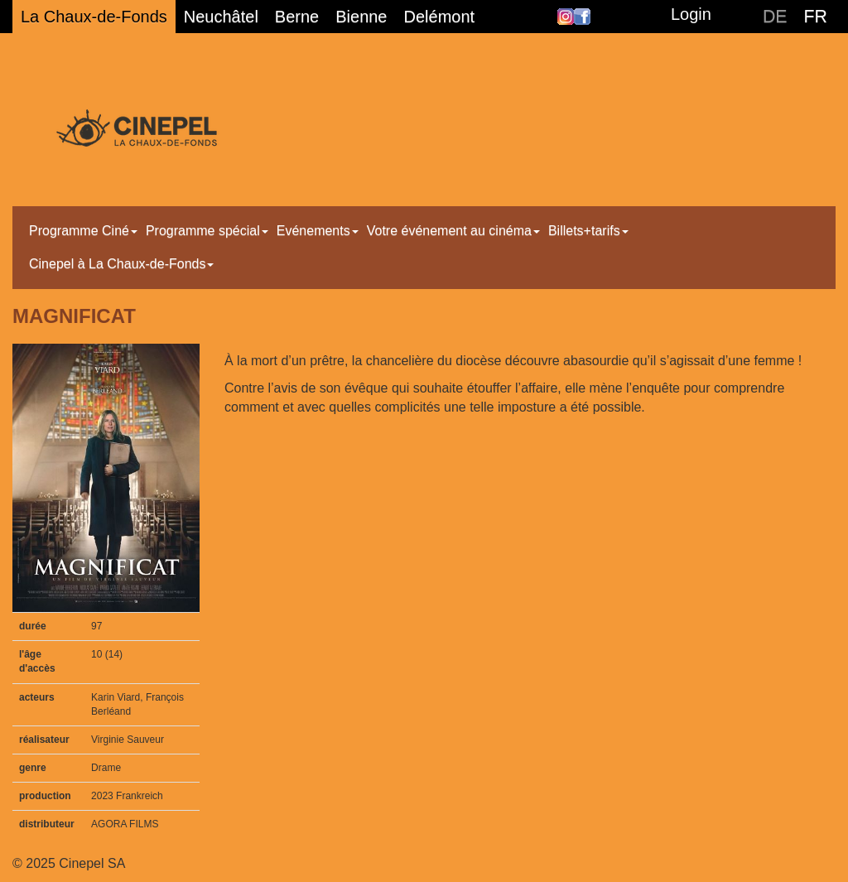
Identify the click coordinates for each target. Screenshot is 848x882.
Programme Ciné (83, 231)
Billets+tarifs (588, 231)
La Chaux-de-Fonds (94, 16)
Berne (297, 16)
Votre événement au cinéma (453, 231)
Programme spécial (207, 231)
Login (691, 14)
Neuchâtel (221, 16)
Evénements (318, 231)
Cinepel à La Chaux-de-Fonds (121, 264)
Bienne (361, 16)
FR (815, 17)
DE (775, 17)
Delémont (439, 16)
